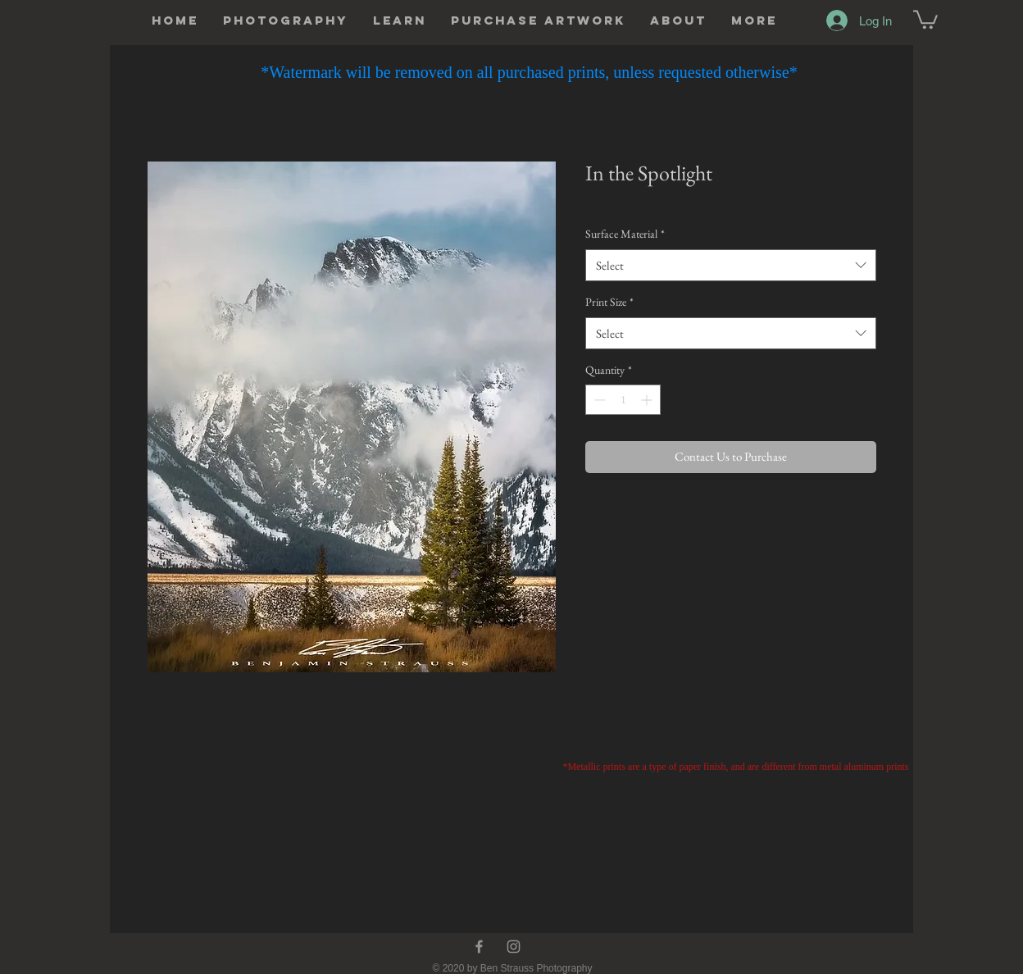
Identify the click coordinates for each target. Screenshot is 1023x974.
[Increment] (648, 399)
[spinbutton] (623, 399)
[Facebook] (479, 946)
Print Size (609, 301)
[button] (286, 20)
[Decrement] (598, 399)
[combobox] (730, 265)
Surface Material (625, 233)
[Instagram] (513, 946)
